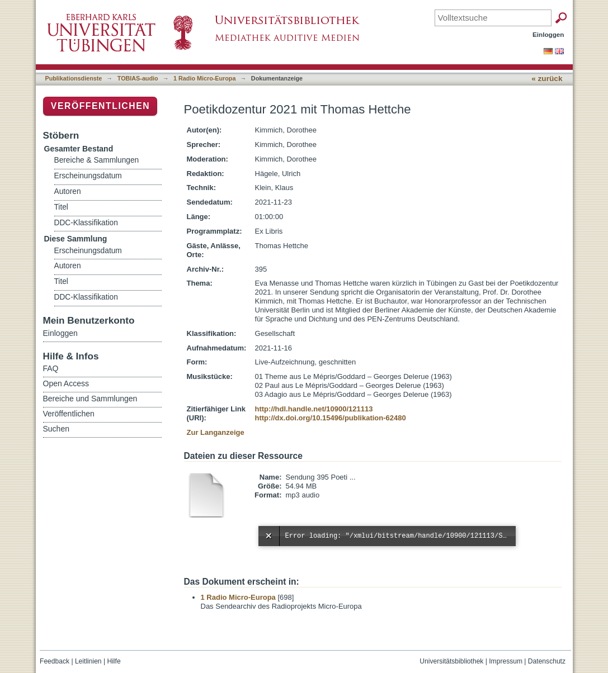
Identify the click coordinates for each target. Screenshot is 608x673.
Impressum (505, 661)
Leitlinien (88, 661)
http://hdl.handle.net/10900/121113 (314, 409)
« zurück (546, 78)
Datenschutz (546, 661)
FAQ (51, 368)
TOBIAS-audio (137, 78)
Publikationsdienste (73, 78)
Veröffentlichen (100, 106)
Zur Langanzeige (215, 432)
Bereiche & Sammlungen (96, 160)
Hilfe (113, 661)
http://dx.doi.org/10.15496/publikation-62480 (330, 418)
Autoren (67, 191)
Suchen (56, 428)
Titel (61, 207)
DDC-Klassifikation (86, 223)
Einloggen (548, 34)
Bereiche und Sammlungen (90, 398)
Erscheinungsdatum (88, 176)
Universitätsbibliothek (451, 661)
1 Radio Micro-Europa (204, 78)
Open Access (66, 383)
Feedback (54, 661)
